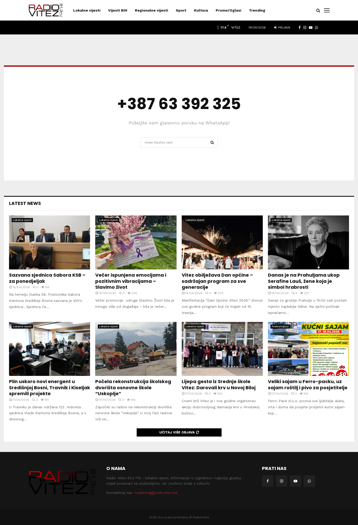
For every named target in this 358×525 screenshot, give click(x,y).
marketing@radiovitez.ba (155, 493)
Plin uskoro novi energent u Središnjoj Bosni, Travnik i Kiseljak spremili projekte (49, 387)
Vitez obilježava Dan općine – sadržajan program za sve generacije (217, 281)
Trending (257, 10)
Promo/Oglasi (228, 10)
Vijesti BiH (117, 10)
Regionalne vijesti (151, 10)
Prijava (282, 27)
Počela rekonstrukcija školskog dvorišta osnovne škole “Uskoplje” (133, 387)
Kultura (201, 10)
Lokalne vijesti (86, 10)
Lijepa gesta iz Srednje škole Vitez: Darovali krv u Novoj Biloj (219, 384)
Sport (181, 10)
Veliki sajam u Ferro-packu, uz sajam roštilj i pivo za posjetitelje (307, 384)
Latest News (25, 203)
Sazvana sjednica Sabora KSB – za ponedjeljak (47, 278)
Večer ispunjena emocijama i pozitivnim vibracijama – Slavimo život (130, 281)
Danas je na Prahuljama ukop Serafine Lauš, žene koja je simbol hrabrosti (304, 281)
